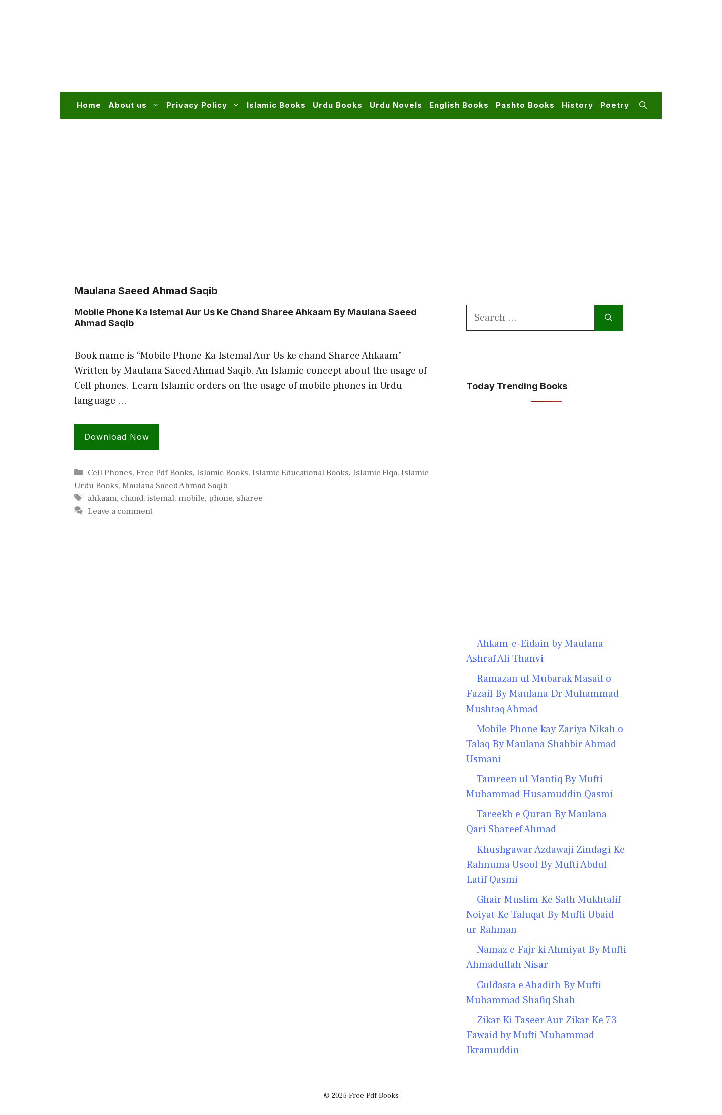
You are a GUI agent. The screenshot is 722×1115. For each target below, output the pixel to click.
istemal (160, 498)
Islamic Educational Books (300, 472)
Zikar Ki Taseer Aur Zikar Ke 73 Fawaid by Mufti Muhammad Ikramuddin (541, 1035)
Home (89, 105)
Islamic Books (276, 105)
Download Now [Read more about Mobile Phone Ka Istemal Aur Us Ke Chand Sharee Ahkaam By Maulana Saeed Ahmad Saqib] (116, 437)
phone (221, 498)
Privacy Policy (204, 105)
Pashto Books (525, 105)
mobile (191, 498)
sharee (250, 498)
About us (135, 105)
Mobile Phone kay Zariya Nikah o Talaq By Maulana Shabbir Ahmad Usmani (544, 744)
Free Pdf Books (164, 472)
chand (132, 498)
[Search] (608, 318)
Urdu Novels (396, 105)
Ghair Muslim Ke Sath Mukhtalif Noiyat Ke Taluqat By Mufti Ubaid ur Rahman (543, 914)
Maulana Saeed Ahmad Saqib (175, 485)
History (577, 105)
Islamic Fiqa (375, 472)
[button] (643, 105)
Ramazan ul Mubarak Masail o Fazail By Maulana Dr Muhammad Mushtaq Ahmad (542, 694)
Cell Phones (110, 472)
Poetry (614, 105)
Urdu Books (338, 105)
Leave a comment (120, 511)
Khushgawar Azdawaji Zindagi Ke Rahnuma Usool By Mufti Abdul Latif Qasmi (545, 864)
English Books (459, 105)
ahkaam (102, 498)
